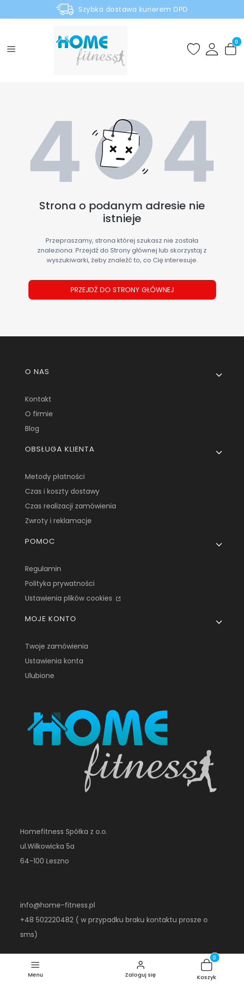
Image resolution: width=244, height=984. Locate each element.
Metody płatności (55, 476)
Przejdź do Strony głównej (122, 290)
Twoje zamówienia (56, 646)
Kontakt (38, 399)
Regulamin (43, 569)
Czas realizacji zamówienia (70, 506)
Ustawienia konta (54, 661)
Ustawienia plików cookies (69, 598)
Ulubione (39, 676)
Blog (32, 428)
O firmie (39, 414)
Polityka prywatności (60, 583)
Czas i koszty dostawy (62, 491)
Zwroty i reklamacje (58, 521)
